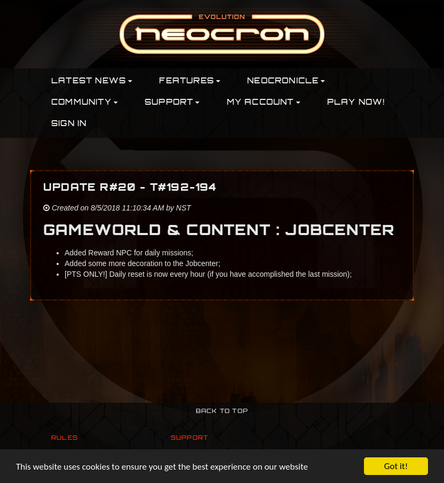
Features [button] (189, 81)
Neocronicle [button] (286, 81)
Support (189, 438)
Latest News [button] (91, 81)
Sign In (68, 124)
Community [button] (84, 103)
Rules (64, 438)
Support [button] (172, 103)
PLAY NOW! (356, 103)
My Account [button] (263, 103)
